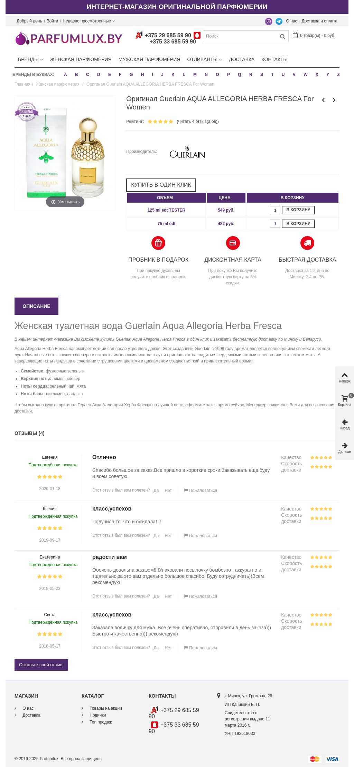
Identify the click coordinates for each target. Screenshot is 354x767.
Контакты (274, 59)
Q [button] (239, 74)
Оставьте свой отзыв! (41, 664)
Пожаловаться (200, 490)
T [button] (272, 74)
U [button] (283, 74)
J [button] (162, 74)
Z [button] (338, 74)
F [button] (120, 74)
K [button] (173, 74)
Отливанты (202, 59)
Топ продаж (100, 722)
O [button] (217, 74)
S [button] (261, 74)
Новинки (97, 715)
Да (155, 490)
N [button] (206, 74)
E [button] (109, 74)
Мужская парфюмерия (149, 59)
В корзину (298, 209)
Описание (36, 306)
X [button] (317, 74)
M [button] (195, 74)
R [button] (250, 74)
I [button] (152, 74)
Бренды (28, 59)
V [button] (294, 74)
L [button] (184, 74)
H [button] (142, 74)
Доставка (241, 59)
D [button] (98, 74)
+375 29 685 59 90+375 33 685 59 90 (168, 38)
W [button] (305, 74)
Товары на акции (105, 708)
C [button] (87, 74)
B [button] (76, 74)
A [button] (65, 74)
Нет (168, 490)
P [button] (228, 74)
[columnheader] (166, 198)
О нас (291, 21)
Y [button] (327, 74)
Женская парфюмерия (81, 59)
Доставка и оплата (319, 21)
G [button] (131, 74)
